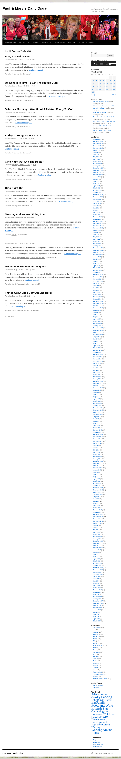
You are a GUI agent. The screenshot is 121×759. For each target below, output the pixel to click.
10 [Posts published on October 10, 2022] (93, 83)
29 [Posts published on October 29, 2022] (110, 89)
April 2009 (96, 585)
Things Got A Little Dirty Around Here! (28, 292)
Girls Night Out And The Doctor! (24, 161)
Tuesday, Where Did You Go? (102, 126)
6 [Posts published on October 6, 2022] (103, 80)
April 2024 (96, 186)
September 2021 (98, 254)
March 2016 (97, 401)
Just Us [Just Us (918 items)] (105, 714)
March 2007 (97, 621)
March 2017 (97, 374)
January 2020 (97, 299)
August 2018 (97, 337)
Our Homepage (10, 42)
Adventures (96, 627)
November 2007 (98, 603)
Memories (96, 663)
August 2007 (97, 610)
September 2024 (98, 175)
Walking (95, 676)
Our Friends (71, 42)
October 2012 (97, 492)
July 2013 (96, 472)
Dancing (95, 634)
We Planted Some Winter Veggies (25, 266)
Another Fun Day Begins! (101, 101)
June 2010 (96, 554)
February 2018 (97, 350)
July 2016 (96, 392)
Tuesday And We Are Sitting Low (25, 214)
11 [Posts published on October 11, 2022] (96, 83)
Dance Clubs (59, 42)
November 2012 (98, 490)
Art (94, 630)
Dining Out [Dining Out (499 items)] (97, 699)
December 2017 (98, 354)
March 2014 (97, 454)
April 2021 (96, 266)
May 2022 (96, 237)
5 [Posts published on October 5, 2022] (100, 80)
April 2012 (96, 505)
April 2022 (96, 239)
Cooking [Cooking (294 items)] (96, 697)
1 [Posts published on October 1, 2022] (110, 77)
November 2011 (98, 516)
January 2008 (97, 599)
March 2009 (97, 588)
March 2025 (97, 161)
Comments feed (98, 744)
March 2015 (97, 428)
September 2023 (98, 201)
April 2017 (96, 372)
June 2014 (96, 448)
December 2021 (98, 248)
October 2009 (97, 572)
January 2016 (97, 405)
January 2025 (97, 166)
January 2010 (97, 565)
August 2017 (97, 363)
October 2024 (97, 172)
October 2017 (97, 359)
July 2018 (96, 339)
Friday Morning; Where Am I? (23, 135)
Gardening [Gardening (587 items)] (97, 711)
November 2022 (98, 223)
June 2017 (96, 368)
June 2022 (96, 234)
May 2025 (96, 157)
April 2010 (96, 559)
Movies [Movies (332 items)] (104, 716)
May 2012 (96, 503)
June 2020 (96, 288)
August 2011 (97, 523)
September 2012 (98, 494)
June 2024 (96, 181)
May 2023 (96, 210)
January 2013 (97, 485)
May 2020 (96, 290)
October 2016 (97, 385)
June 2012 (96, 501)
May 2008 (96, 594)
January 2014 (97, 459)
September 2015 (98, 414)
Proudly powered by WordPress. (103, 753)
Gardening (96, 652)
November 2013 (98, 463)
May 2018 (96, 343)
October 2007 (97, 605)
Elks (94, 641)
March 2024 (97, 188)
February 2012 (97, 510)
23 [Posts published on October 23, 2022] (114, 86)
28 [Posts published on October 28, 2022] (107, 89)
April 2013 (96, 479)
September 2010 (98, 548)
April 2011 (96, 532)
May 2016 (96, 397)
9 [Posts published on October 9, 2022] (114, 80)
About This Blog (47, 42)
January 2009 (97, 592)
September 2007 (98, 608)
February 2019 (97, 323)
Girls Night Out (14, 188)
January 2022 (97, 246)
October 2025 (97, 146)
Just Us (19, 74)
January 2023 (97, 219)
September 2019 (98, 308)
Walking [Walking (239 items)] (95, 727)
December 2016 (98, 381)
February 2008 (97, 596)
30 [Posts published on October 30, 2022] (114, 89)
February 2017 (97, 377)
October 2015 (97, 412)
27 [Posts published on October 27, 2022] (103, 89)
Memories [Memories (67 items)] (95, 717)
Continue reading (37, 70)
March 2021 (97, 268)
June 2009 (96, 581)
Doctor (13, 74)
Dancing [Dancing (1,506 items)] (106, 697)
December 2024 (98, 168)
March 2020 (97, 294)
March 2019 (97, 321)
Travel (95, 670)
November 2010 (98, 543)
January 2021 (97, 272)
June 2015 (96, 421)
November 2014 (98, 437)
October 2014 (97, 439)
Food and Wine (97, 645)
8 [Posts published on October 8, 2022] (110, 80)
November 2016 (98, 383)
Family (13, 100)
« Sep (93, 95)
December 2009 (98, 568)
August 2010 (97, 550)
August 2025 (97, 150)
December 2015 (98, 408)
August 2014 (97, 443)
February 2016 (97, 403)
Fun (18, 127)
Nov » (114, 95)
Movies (95, 665)
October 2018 (97, 332)
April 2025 (96, 159)
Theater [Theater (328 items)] (95, 719)
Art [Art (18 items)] (106, 695)
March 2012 (97, 508)
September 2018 (98, 334)
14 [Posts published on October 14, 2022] (107, 83)
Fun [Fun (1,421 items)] (105, 708)
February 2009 (97, 590)
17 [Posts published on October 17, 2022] (93, 86)
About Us (35, 42)
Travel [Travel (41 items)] (102, 720)
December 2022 (98, 221)
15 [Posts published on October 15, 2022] (110, 83)
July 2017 (96, 365)
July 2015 (96, 419)
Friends (19, 179)
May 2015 (96, 423)
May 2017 (96, 370)
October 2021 (97, 252)
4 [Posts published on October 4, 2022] (96, 80)
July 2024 (96, 179)
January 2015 (97, 432)
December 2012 (98, 488)
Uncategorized (16, 205)
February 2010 (97, 563)
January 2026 (97, 139)
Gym (94, 654)
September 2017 (98, 361)
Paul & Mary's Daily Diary (24, 8)
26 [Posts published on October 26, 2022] (100, 89)
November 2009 (98, 570)
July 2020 (96, 286)
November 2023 (98, 197)
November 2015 (98, 410)
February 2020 (97, 297)
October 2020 (97, 279)
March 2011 (97, 534)
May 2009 (96, 583)
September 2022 (98, 228)
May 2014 (96, 450)
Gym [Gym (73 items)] (106, 711)
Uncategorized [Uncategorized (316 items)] (99, 722)
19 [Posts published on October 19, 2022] (100, 86)
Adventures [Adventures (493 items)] (97, 694)
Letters (95, 661)
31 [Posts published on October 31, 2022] (93, 92)
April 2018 (96, 346)
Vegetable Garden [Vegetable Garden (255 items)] (100, 724)
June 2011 (96, 528)
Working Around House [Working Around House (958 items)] (101, 731)
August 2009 (97, 576)
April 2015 (96, 425)
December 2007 (98, 601)
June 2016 (96, 394)
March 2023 (97, 215)
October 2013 (97, 465)
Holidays (19, 100)
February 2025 (97, 163)
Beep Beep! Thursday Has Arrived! (103, 117)
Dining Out (96, 636)
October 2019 (97, 306)
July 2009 (96, 579)
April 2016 (96, 399)
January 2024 (97, 192)
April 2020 (96, 292)
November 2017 (98, 357)
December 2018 (98, 328)
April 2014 (96, 452)
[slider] (101, 64)
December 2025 (98, 141)
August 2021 (97, 257)
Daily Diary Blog (24, 42)
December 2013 (98, 461)
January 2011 (97, 539)
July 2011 (96, 525)
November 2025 (98, 143)
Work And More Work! (100, 112)
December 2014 (98, 434)
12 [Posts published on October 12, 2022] (100, 83)
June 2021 (96, 261)
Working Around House (37, 258)
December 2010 (98, 541)
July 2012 (96, 499)
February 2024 (97, 190)
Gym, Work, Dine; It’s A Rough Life (104, 121)
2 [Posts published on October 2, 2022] (114, 77)
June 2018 (96, 341)
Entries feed (97, 742)
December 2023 (98, 195)
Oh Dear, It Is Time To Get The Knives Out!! (31, 82)
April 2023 (96, 212)
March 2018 (97, 348)
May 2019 (96, 317)
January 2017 (97, 379)
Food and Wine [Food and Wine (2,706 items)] (102, 705)
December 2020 (98, 274)
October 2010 (97, 545)
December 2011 (98, 514)
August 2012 (97, 496)
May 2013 (96, 477)
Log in (95, 740)
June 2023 (96, 208)
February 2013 (97, 483)
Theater (95, 667)
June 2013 (96, 474)
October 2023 (97, 199)
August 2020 (97, 283)
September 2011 (98, 521)
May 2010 (96, 556)
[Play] (94, 64)
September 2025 (98, 148)
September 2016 (98, 388)
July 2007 (96, 612)
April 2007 (96, 619)
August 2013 (97, 470)
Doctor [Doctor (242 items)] (108, 699)
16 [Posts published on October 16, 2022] (114, 83)
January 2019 (97, 326)
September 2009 (98, 574)
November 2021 (98, 250)
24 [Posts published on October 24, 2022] (93, 89)
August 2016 (97, 390)
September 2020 (98, 281)
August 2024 (97, 177)
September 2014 (98, 441)
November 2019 (98, 303)
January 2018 (97, 352)
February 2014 (97, 457)
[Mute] (109, 64)
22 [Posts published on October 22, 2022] (110, 86)
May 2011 (96, 530)
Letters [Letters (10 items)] (112, 714)
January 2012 (97, 512)
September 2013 (98, 468)
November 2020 (98, 277)
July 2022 (96, 232)
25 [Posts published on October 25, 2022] (96, 89)
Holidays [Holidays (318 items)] (96, 714)
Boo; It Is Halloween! (17, 56)
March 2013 (97, 481)
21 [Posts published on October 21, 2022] (107, 86)
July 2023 (96, 206)
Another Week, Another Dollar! (102, 130)
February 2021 (97, 270)
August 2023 (97, 203)
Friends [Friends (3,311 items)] (96, 708)
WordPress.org (97, 746)
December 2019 (98, 301)
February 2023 (97, 217)
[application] (103, 63)
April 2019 (96, 319)
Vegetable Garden (23, 258)
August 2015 (97, 417)
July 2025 (96, 152)
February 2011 (97, 536)
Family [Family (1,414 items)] (100, 702)
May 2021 (96, 263)
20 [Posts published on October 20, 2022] (103, 86)
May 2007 (96, 616)
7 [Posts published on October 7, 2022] (107, 80)
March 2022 (97, 241)
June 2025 (96, 155)
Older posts (9, 316)
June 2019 (96, 314)
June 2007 (96, 614)
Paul (33, 59)
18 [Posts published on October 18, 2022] (96, 86)
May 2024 (96, 183)
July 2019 (96, 312)
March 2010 (97, 561)
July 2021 (96, 259)
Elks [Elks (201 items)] (93, 702)
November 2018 (98, 330)
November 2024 (98, 170)
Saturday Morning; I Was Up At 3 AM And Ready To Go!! (39, 109)
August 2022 (97, 230)
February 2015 (97, 430)
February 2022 (97, 243)
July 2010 (96, 552)
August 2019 (97, 310)
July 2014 (96, 445)
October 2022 (97, 226)
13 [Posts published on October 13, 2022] (103, 83)
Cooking (95, 632)
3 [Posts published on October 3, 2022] (93, 80)
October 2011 (97, 519)
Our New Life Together (86, 42)
